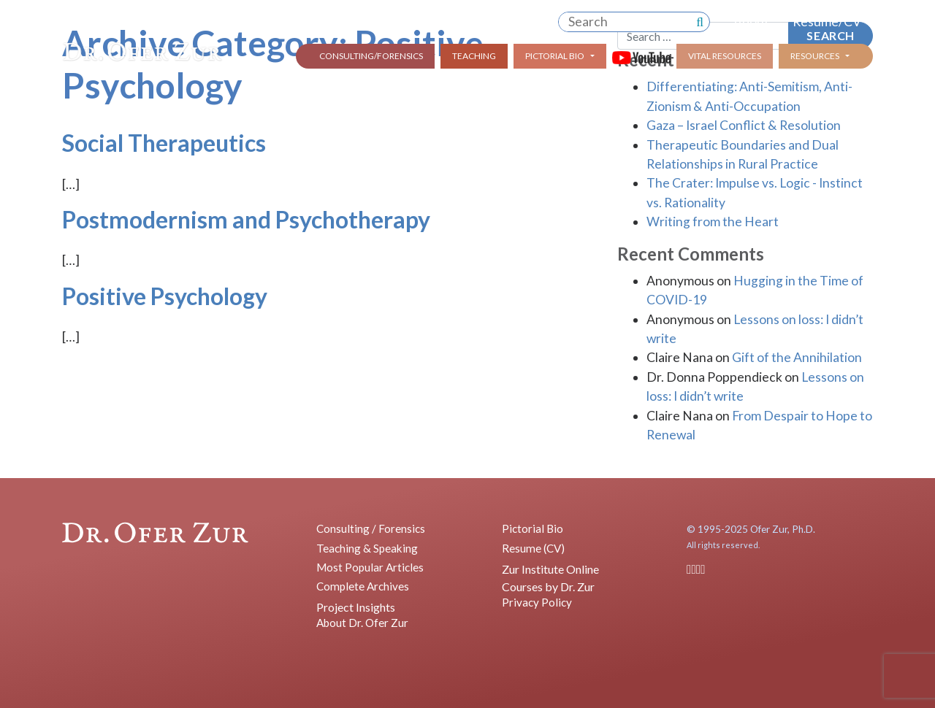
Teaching (474, 55)
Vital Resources (724, 55)
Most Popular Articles (370, 567)
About (751, 21)
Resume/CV (827, 21)
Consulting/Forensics (371, 55)
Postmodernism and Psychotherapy (246, 219)
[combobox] (624, 21)
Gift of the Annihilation (797, 357)
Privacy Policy (537, 602)
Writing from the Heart (712, 221)
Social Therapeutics (164, 142)
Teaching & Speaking (367, 548)
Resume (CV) (533, 548)
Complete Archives (362, 586)
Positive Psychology (164, 296)
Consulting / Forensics (370, 528)
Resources (814, 55)
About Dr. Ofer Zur (362, 622)
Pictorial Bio (554, 55)
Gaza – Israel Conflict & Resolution (743, 125)
